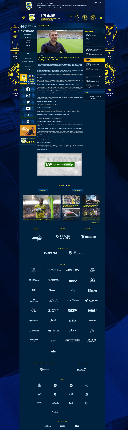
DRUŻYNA (28, 56)
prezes (98, 96)
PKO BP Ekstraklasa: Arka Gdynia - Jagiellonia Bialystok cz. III (70, 206)
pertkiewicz (91, 96)
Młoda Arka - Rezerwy (28, 42)
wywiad (93, 98)
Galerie (28, 45)
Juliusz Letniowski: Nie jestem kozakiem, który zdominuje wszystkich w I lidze (92, 86)
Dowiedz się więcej (41, 5)
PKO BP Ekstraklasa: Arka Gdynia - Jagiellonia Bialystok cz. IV (37, 219)
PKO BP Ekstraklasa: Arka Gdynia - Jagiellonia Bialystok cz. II (90, 206)
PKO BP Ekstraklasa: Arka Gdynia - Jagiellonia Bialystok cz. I (70, 218)
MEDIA (28, 69)
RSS (28, 48)
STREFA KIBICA (28, 66)
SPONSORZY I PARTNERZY (28, 61)
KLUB (28, 53)
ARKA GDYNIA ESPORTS (28, 72)
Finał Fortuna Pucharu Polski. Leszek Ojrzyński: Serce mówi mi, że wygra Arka (94, 76)
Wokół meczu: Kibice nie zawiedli (93, 39)
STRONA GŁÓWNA (28, 34)
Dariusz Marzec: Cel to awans (92, 81)
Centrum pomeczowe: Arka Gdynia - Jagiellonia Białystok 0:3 (94, 50)
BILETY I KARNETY (28, 64)
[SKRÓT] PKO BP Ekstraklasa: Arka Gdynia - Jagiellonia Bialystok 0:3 (93, 44)
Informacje (28, 40)
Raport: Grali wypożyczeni (91, 35)
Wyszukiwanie (28, 50)
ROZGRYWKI (28, 58)
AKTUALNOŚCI (28, 37)
